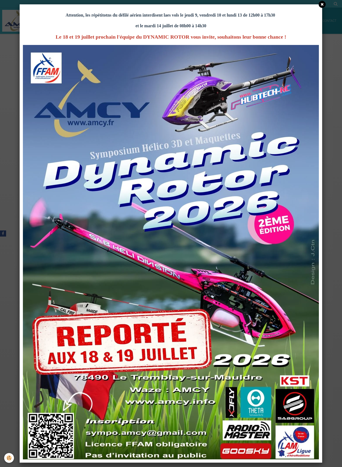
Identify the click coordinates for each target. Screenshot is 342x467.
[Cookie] (9, 458)
